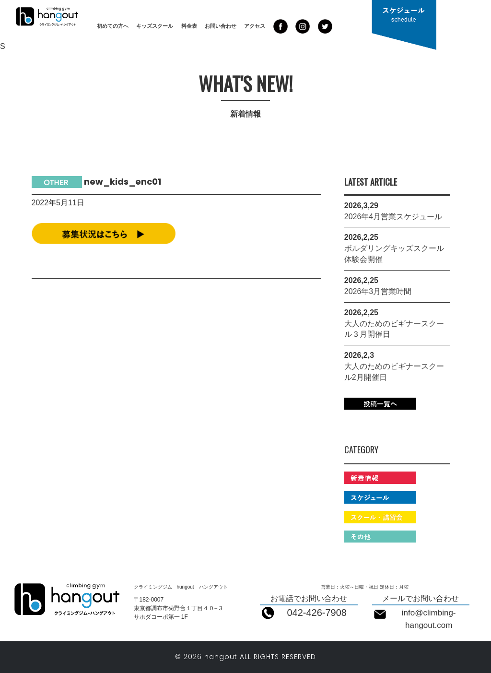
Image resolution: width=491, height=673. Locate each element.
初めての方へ (113, 26)
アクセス (254, 26)
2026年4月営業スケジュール (393, 217)
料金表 (189, 26)
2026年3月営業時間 (378, 291)
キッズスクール (154, 26)
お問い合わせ (220, 26)
